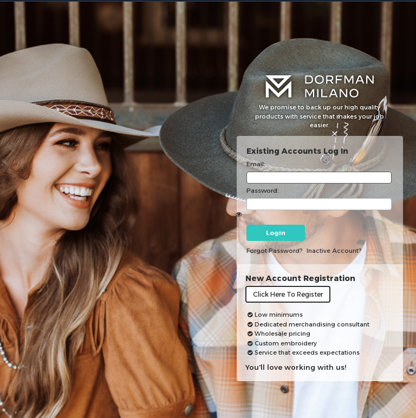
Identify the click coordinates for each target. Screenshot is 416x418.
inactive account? (334, 250)
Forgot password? (274, 250)
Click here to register (288, 294)
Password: (262, 190)
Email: (255, 164)
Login (275, 233)
